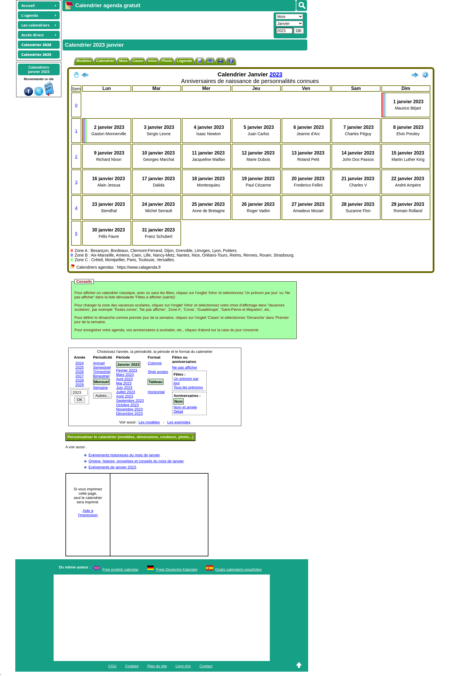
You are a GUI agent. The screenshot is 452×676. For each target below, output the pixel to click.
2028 (80, 380)
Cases (137, 61)
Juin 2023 (124, 387)
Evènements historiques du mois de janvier (124, 455)
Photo (166, 61)
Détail (178, 411)
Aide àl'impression (88, 513)
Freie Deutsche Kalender (177, 569)
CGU (112, 666)
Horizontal (156, 392)
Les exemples (178, 422)
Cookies (132, 666)
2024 (80, 363)
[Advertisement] (167, 25)
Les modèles (149, 422)
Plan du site (157, 666)
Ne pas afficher (184, 367)
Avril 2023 (124, 379)
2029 (80, 385)
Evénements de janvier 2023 (112, 467)
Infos (152, 61)
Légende (184, 61)
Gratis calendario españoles (238, 569)
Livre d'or (183, 666)
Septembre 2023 (130, 400)
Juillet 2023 (125, 392)
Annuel (99, 363)
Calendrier (105, 61)
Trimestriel (101, 372)
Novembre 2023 (129, 409)
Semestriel (102, 367)
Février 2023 (126, 370)
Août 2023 (124, 396)
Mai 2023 (123, 383)
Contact (205, 666)
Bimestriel (101, 376)
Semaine (100, 387)
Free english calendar (120, 569)
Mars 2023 (125, 374)
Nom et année (185, 407)
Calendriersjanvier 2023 (38, 69)
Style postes (158, 372)
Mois (123, 61)
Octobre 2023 (127, 405)
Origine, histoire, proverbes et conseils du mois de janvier (136, 461)
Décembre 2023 (129, 413)
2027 (80, 376)
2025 (80, 367)
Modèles (83, 61)
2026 (80, 372)
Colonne (154, 363)
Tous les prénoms (188, 387)
